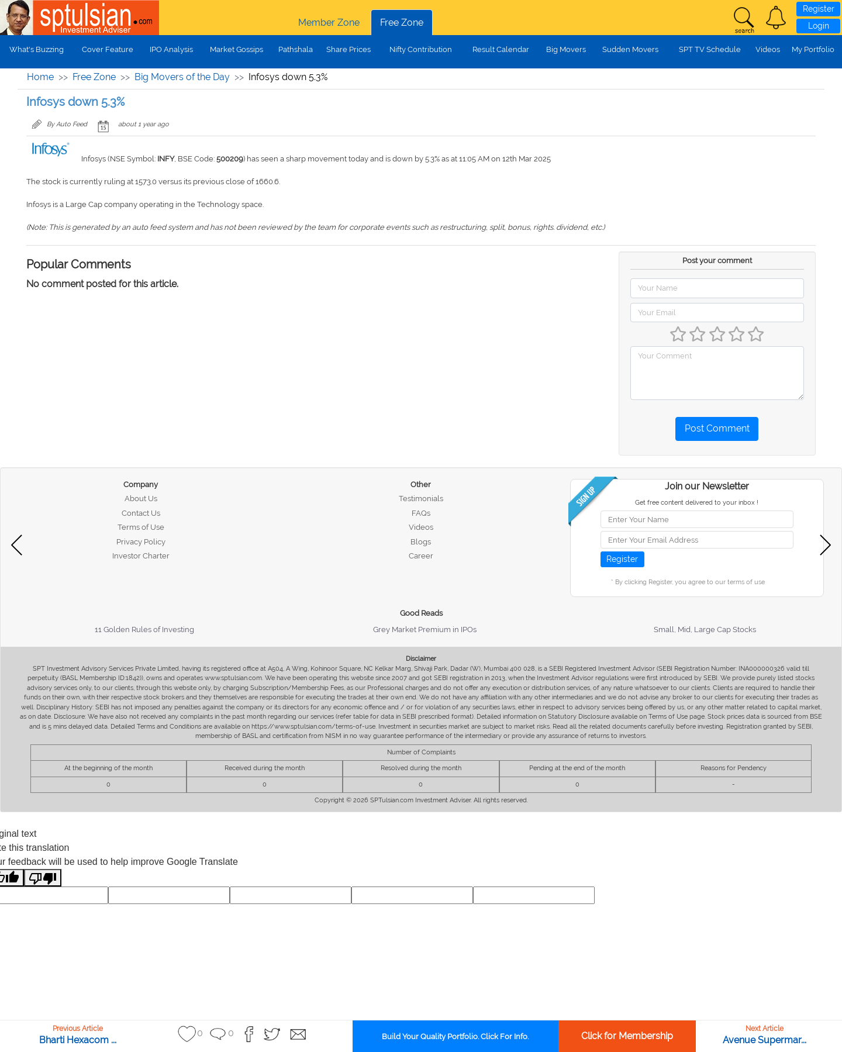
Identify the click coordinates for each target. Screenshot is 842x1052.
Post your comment (717, 260)
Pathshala (295, 49)
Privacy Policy (140, 541)
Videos (767, 49)
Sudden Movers (630, 49)
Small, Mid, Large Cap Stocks (705, 629)
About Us (141, 498)
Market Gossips (236, 49)
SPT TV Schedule (710, 49)
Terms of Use (141, 527)
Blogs (420, 541)
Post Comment (717, 428)
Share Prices (348, 49)
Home (40, 76)
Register (818, 8)
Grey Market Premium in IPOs (425, 629)
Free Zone (401, 22)
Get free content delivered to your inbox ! (696, 502)
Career (421, 555)
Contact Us (141, 513)
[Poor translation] (42, 878)
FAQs (421, 513)
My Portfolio (813, 49)
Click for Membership (627, 1035)
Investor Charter (141, 555)
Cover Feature (107, 49)
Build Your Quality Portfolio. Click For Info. (455, 1036)
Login (818, 25)
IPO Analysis (171, 49)
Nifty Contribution (420, 49)
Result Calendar (500, 49)
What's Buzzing (36, 49)
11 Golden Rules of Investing (144, 629)
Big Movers (566, 49)
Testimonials (421, 498)
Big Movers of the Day (182, 76)
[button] (776, 17)
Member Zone (329, 22)
